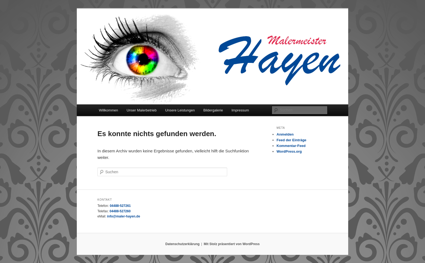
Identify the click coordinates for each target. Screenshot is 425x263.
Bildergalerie (213, 110)
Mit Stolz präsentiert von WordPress (232, 244)
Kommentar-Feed (291, 146)
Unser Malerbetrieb (141, 110)
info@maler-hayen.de (123, 216)
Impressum (240, 110)
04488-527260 (120, 211)
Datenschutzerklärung (182, 244)
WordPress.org (289, 151)
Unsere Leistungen (180, 110)
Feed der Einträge (291, 140)
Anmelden (285, 134)
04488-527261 (120, 206)
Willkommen (108, 110)
